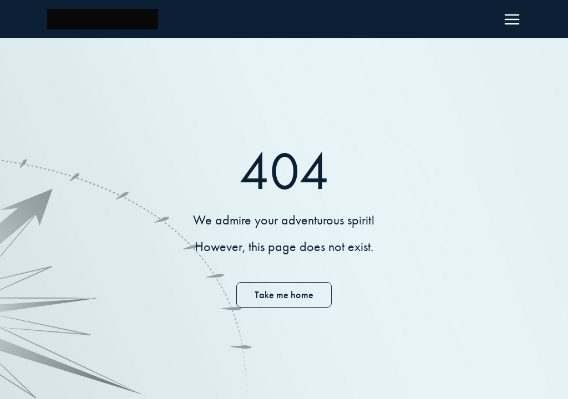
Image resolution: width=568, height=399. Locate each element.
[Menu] (512, 19)
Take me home (284, 295)
